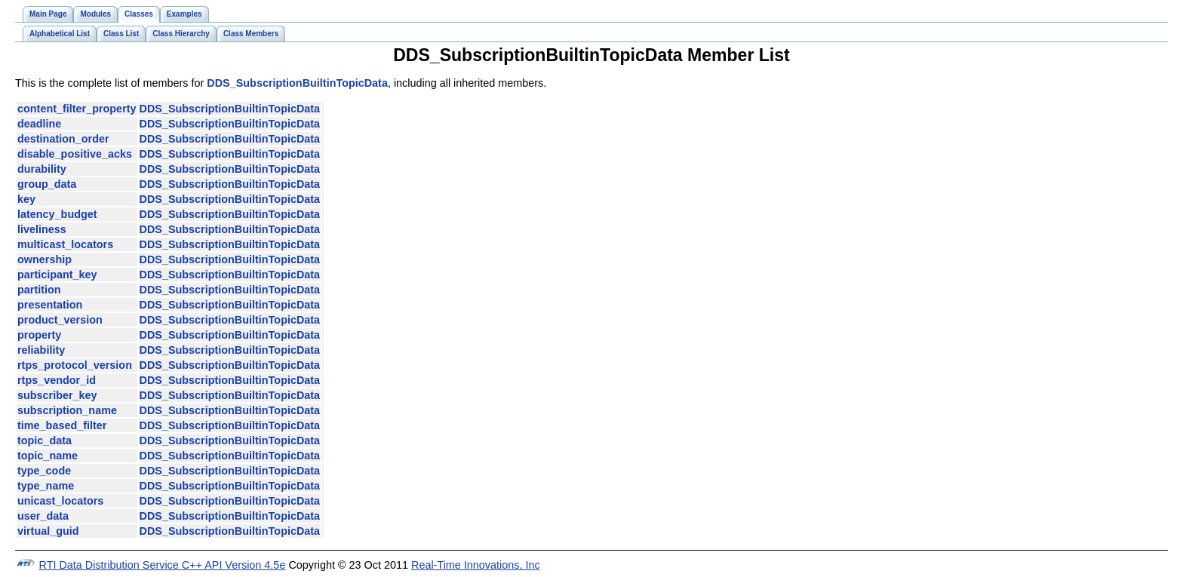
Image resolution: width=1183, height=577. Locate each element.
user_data (43, 516)
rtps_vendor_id (56, 380)
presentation (49, 305)
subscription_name (67, 410)
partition (39, 290)
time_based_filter (61, 425)
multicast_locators (65, 244)
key (26, 199)
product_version (60, 320)
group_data (46, 184)
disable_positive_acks (74, 154)
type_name (45, 486)
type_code (44, 471)
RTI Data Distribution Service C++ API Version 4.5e (162, 565)
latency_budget (57, 214)
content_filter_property (77, 109)
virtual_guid (48, 531)
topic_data (44, 440)
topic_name (47, 456)
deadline (39, 124)
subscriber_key (57, 395)
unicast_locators (60, 501)
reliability (41, 350)
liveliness (41, 229)
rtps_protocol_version (74, 365)
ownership (44, 259)
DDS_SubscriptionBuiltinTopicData (297, 83)
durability (41, 169)
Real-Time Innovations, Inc (475, 565)
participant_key (57, 275)
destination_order (63, 139)
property (39, 335)
